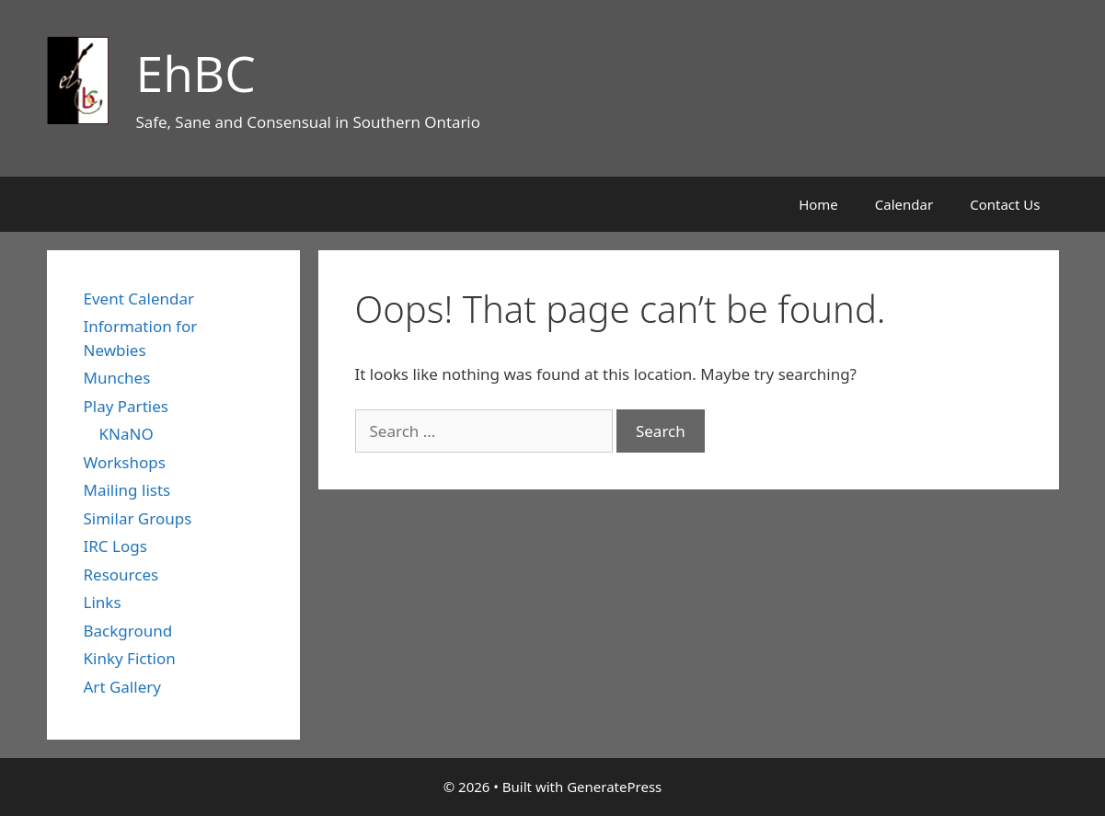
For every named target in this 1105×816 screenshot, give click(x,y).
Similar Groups (138, 518)
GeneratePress (614, 786)
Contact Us (1005, 204)
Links (102, 602)
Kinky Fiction (130, 658)
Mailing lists (127, 489)
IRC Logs (115, 546)
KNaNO (126, 433)
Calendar (904, 204)
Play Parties (126, 406)
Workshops (125, 462)
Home (818, 204)
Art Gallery (122, 686)
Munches (117, 377)
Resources (121, 574)
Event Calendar (139, 298)
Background (128, 630)
